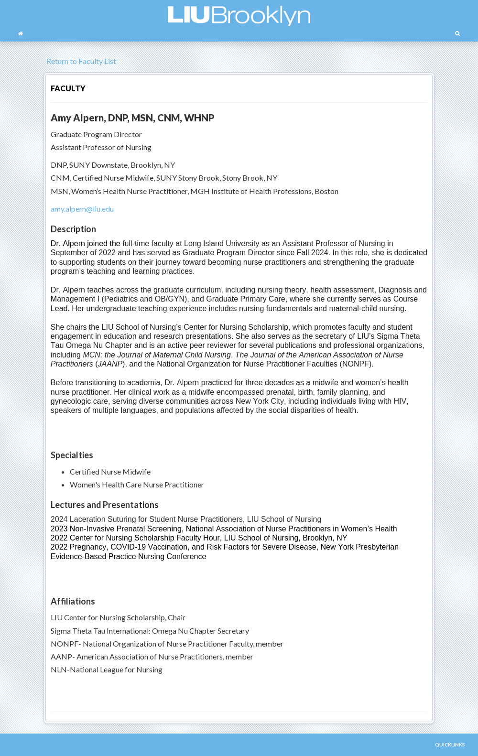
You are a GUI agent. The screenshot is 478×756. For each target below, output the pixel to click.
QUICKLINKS (450, 744)
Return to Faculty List (79, 60)
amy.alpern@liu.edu (82, 208)
